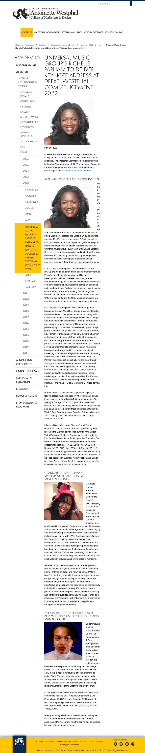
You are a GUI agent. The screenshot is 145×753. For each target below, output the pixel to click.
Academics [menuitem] (26, 32)
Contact (83, 741)
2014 (26, 335)
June (28, 213)
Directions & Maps (96, 741)
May (27, 219)
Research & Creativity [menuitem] (72, 32)
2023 (26, 176)
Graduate (42, 45)
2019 (26, 305)
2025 (26, 164)
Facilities (25, 106)
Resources (27, 127)
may (99, 45)
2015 (26, 329)
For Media (50, 741)
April (28, 275)
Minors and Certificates (24, 361)
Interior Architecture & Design (63, 45)
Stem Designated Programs (27, 404)
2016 (26, 323)
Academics (29, 45)
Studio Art (22, 388)
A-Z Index (40, 741)
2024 (26, 170)
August (30, 207)
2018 (26, 311)
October (30, 195)
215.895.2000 (101, 750)
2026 (26, 158)
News (82, 45)
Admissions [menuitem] (39, 32)
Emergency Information (69, 745)
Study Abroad (29, 141)
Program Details (26, 94)
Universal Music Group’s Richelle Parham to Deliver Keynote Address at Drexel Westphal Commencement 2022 (33, 248)
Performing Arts (27, 395)
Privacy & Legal (71, 741)
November (31, 189)
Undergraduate (26, 65)
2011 (26, 353)
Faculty (25, 111)
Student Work (29, 117)
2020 (26, 299)
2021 (26, 293)
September (31, 201)
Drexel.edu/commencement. (78, 170)
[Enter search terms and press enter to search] (117, 3)
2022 (91, 45)
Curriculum (27, 101)
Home (17, 45)
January (30, 287)
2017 (26, 317)
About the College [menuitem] (114, 32)
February (30, 281)
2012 (26, 347)
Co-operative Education (24, 379)
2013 (26, 341)
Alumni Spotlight (26, 134)
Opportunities (29, 122)
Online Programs (27, 371)
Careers (59, 741)
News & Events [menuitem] (53, 32)
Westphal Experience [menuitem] (93, 32)
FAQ (22, 146)
